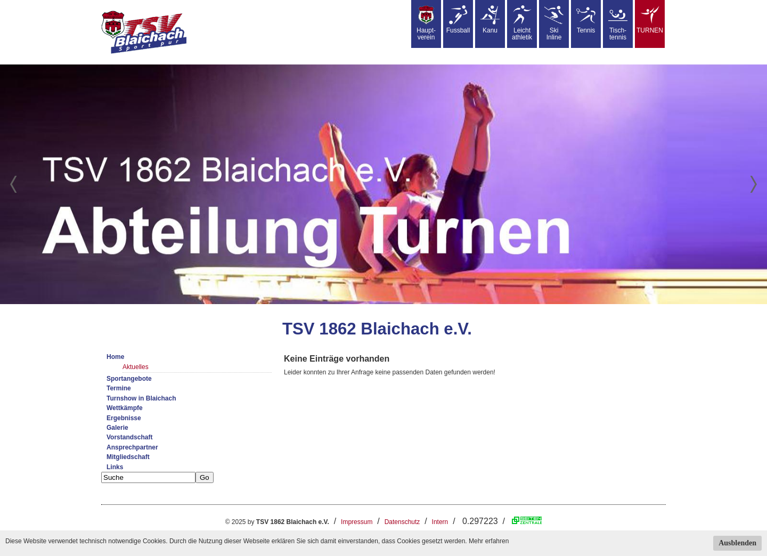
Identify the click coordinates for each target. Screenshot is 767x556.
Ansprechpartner (132, 447)
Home (115, 357)
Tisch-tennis (617, 23)
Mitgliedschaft (128, 457)
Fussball (458, 19)
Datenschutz (402, 522)
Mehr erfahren (489, 541)
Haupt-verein (426, 23)
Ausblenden (737, 543)
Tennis (585, 19)
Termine (119, 388)
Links (115, 467)
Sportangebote (129, 378)
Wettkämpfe (125, 408)
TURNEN (650, 19)
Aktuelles (136, 367)
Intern (440, 522)
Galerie (117, 427)
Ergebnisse (124, 418)
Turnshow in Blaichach (141, 398)
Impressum (356, 522)
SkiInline (554, 23)
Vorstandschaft (129, 437)
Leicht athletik (522, 23)
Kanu (490, 19)
